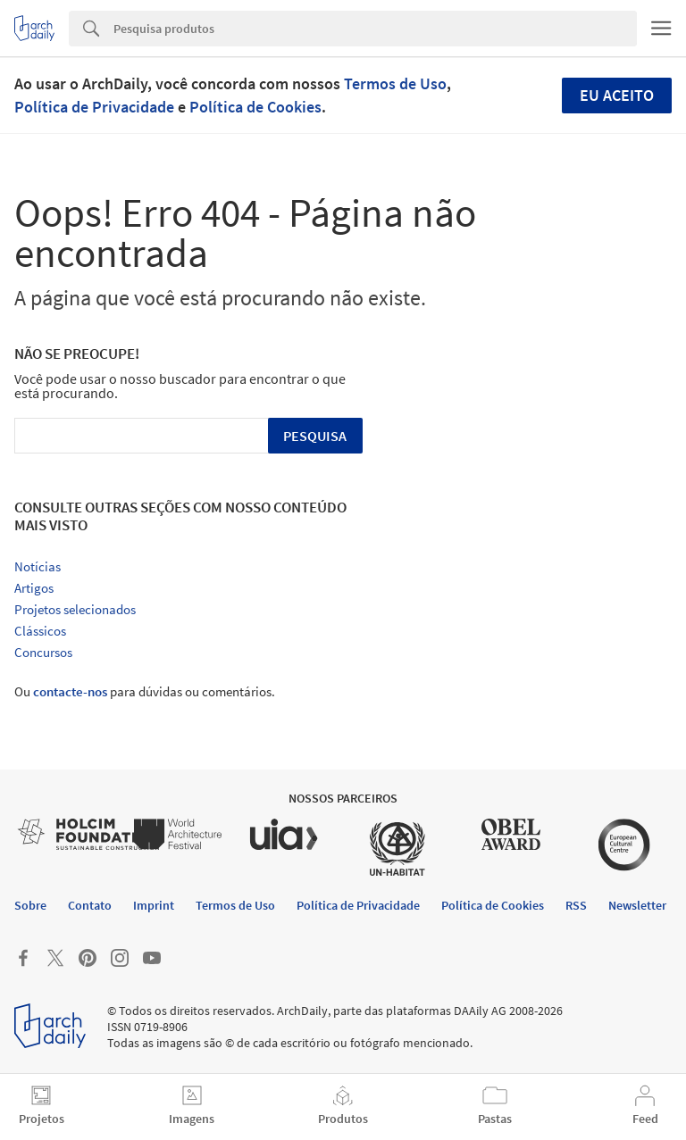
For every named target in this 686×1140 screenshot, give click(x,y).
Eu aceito (617, 95)
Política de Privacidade (94, 106)
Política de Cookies (255, 106)
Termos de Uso (395, 83)
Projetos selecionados (75, 609)
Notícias (37, 566)
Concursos (43, 652)
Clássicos (40, 630)
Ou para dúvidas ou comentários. (144, 691)
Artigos (34, 587)
